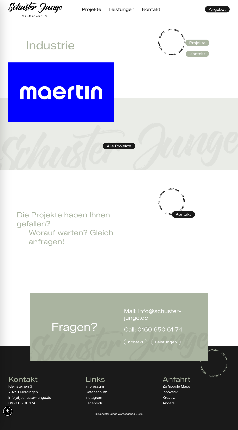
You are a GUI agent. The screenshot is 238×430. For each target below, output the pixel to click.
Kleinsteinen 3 (20, 386)
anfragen (45, 241)
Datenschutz (96, 392)
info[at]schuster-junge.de (29, 398)
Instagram (94, 398)
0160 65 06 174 (21, 403)
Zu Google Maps (176, 386)
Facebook (94, 403)
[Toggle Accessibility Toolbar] (7, 411)
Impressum (95, 386)
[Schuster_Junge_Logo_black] (35, 9)
